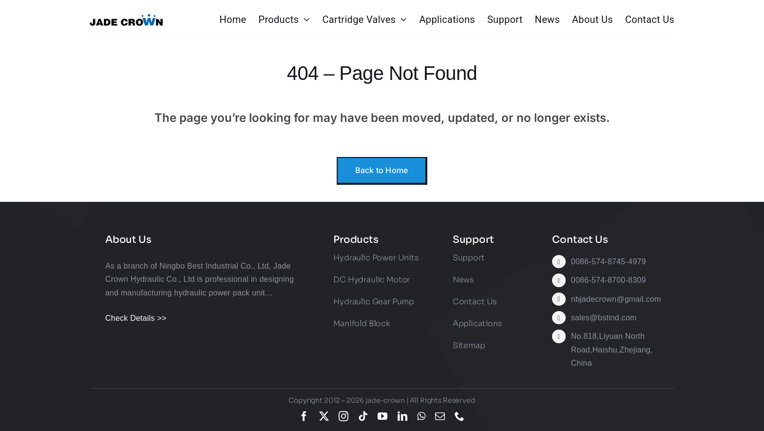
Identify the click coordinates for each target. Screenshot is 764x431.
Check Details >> (136, 318)
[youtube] (382, 416)
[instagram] (343, 416)
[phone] (459, 416)
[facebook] (304, 416)
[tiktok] (363, 416)
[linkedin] (402, 416)
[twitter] (324, 416)
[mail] (440, 416)
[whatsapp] (421, 416)
